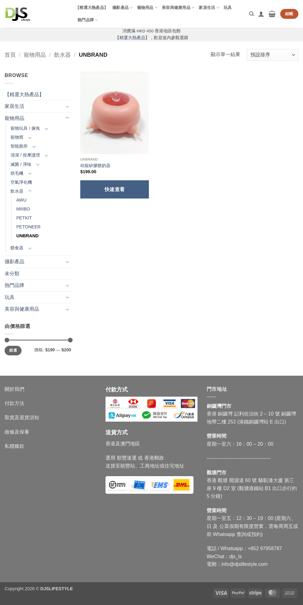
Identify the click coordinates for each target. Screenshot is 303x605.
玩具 (228, 7)
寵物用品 (147, 7)
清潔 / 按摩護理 (25, 155)
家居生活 (209, 7)
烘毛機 (16, 173)
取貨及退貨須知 (22, 417)
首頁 (10, 54)
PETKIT (24, 217)
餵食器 (16, 247)
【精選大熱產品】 (91, 7)
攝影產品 (122, 7)
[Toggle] (67, 106)
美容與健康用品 (178, 7)
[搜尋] (251, 14)
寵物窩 (16, 137)
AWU (21, 200)
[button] (261, 14)
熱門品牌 (88, 20)
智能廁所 (19, 146)
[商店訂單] (272, 55)
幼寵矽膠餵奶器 (95, 165)
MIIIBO (23, 208)
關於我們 (14, 389)
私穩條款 (14, 446)
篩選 (13, 350)
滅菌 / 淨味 (20, 164)
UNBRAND (27, 235)
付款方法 (14, 403)
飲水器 (62, 54)
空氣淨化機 (21, 182)
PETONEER (28, 226)
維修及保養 (17, 432)
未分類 (12, 273)
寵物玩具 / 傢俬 (25, 128)
